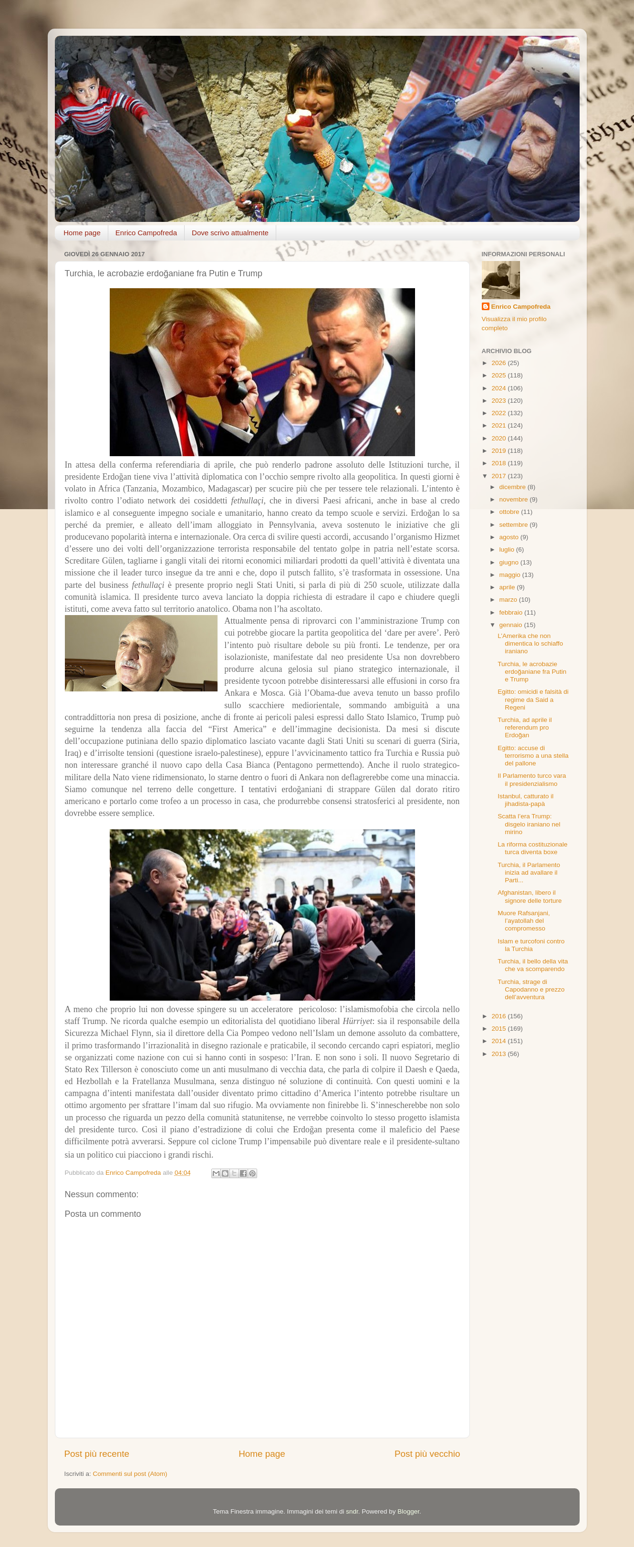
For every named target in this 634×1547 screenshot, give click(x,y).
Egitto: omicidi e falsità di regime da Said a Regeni (533, 699)
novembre (514, 499)
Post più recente (97, 1454)
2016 (499, 1016)
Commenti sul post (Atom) (130, 1473)
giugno (509, 562)
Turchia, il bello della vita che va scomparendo (533, 965)
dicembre (513, 487)
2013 (499, 1053)
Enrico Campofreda (146, 233)
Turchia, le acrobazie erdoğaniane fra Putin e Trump (532, 671)
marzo (509, 599)
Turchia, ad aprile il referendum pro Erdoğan (525, 727)
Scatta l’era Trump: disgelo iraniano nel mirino (529, 824)
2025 (499, 375)
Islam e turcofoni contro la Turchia (531, 945)
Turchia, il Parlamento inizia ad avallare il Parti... (529, 872)
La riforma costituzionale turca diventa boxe (532, 848)
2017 (499, 476)
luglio (507, 549)
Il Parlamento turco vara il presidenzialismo (532, 779)
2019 (499, 450)
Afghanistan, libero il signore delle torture (529, 896)
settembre (514, 524)
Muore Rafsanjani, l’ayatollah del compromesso (524, 920)
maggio (510, 574)
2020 (499, 438)
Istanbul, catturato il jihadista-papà (525, 800)
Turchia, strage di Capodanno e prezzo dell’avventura (531, 989)
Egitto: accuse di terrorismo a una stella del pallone (533, 755)
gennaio (511, 624)
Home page (82, 233)
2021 (499, 425)
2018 (499, 463)
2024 (499, 388)
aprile (508, 587)
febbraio (512, 612)
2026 (499, 362)
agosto (509, 537)
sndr (352, 1511)
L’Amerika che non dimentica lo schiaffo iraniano (530, 643)
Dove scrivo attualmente (230, 233)
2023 (499, 400)
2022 (499, 413)
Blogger (408, 1511)
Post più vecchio (427, 1454)
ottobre (510, 511)
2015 (499, 1028)
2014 (499, 1041)
